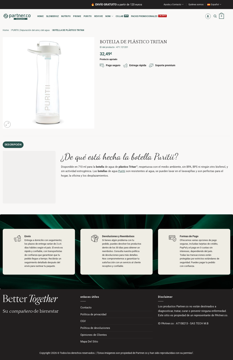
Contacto (86, 306)
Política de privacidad (93, 313)
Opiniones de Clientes (93, 333)
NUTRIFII (66, 16)
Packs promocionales (144, 16)
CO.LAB (119, 16)
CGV (83, 320)
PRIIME (77, 16)
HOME (40, 16)
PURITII (88, 16)
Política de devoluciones (95, 327)
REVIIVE (98, 16)
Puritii (121, 170)
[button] (208, 16)
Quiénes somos (195, 4)
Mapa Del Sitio (89, 340)
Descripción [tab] (11, 144)
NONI (109, 16)
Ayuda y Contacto (174, 4)
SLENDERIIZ (52, 16)
